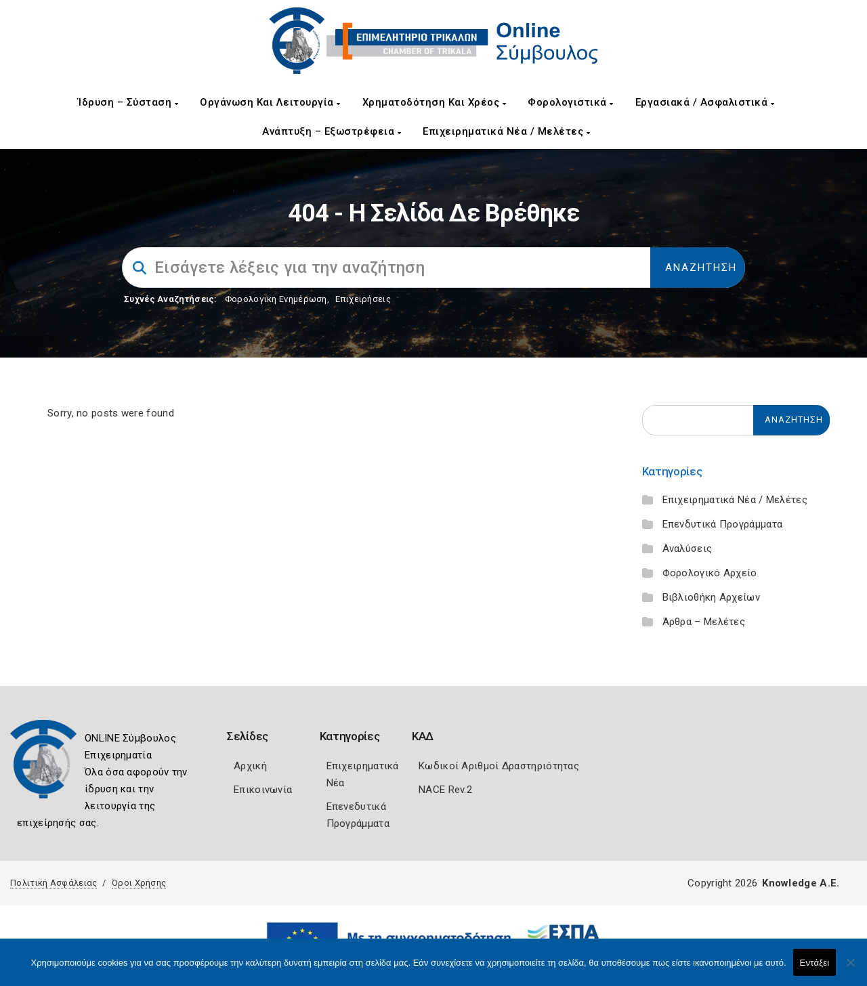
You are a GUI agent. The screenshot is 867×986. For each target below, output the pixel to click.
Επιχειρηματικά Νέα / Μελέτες (506, 131)
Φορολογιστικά (571, 102)
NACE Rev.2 (445, 790)
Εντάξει (815, 963)
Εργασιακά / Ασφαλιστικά (705, 102)
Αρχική (250, 766)
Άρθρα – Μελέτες (704, 622)
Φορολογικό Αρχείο (709, 573)
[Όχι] (850, 969)
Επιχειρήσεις (363, 299)
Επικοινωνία (263, 790)
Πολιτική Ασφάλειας (53, 883)
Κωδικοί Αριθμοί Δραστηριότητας (499, 766)
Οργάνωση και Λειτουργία (270, 102)
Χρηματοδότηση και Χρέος (434, 102)
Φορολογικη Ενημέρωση (276, 299)
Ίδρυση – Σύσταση (128, 102)
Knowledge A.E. (800, 883)
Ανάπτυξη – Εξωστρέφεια (331, 131)
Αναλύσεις (687, 548)
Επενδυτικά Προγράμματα (722, 524)
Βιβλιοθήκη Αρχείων (711, 597)
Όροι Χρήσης (139, 883)
